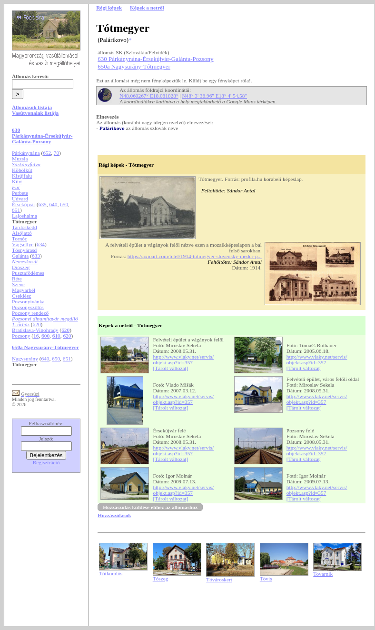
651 (16, 210)
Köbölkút (22, 170)
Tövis (266, 578)
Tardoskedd (24, 227)
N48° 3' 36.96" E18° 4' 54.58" (214, 96)
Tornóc (19, 238)
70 (56, 153)
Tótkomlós (110, 573)
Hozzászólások (114, 515)
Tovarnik (323, 574)
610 (56, 336)
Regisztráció (46, 462)
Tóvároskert (219, 579)
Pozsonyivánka (28, 301)
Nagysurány (25, 358)
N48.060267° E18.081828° (148, 96)
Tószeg (160, 578)
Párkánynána (26, 153)
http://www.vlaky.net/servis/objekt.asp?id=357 (183, 359)
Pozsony (21, 336)
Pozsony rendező (30, 313)
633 (36, 256)
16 (36, 336)
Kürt (17, 181)
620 (37, 324)
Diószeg (21, 267)
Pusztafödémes (28, 273)
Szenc (18, 284)
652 (47, 153)
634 (41, 244)
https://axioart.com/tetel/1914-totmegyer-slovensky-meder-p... (195, 256)
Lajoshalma (24, 216)
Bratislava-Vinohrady (35, 330)
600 (45, 336)
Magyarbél (23, 290)
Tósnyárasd (24, 250)
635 (43, 204)
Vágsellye (22, 244)
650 (64, 204)
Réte (17, 278)
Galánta (20, 256)
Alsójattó (22, 233)
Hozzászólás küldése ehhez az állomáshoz (150, 507)
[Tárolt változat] (170, 368)
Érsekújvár (23, 204)
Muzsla (20, 158)
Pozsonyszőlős (28, 307)
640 (53, 204)
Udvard (20, 198)
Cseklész (21, 296)
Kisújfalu (22, 176)
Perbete (20, 193)
